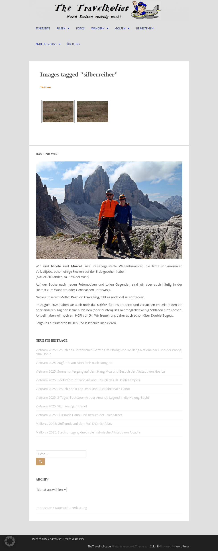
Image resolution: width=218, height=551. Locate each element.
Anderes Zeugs (46, 44)
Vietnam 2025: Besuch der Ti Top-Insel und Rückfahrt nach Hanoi (83, 389)
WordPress (182, 546)
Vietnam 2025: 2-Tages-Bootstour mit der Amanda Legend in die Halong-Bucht (92, 397)
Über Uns (73, 44)
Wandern (98, 28)
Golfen (120, 28)
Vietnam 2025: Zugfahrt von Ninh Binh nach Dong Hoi (75, 363)
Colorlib (154, 546)
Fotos (80, 28)
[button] (10, 541)
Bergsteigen (145, 28)
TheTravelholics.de (99, 546)
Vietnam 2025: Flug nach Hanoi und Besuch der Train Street (79, 415)
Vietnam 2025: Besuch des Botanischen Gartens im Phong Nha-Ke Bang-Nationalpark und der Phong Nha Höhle (108, 352)
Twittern (45, 87)
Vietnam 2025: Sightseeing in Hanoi (61, 406)
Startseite (43, 28)
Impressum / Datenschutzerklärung (61, 508)
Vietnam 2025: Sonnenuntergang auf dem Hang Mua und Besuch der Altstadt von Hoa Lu (100, 371)
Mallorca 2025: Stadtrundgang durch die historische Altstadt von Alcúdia (88, 432)
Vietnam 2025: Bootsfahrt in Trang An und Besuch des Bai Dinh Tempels (88, 380)
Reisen (61, 28)
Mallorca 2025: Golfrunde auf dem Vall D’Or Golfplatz (74, 423)
